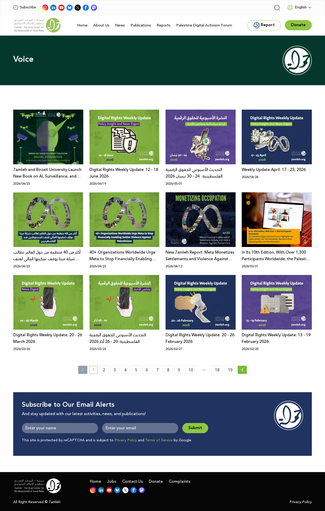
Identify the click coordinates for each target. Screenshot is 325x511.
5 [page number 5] (136, 370)
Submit (195, 428)
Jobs (111, 481)
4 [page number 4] (125, 370)
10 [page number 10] (190, 370)
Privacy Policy (126, 440)
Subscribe (24, 7)
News (120, 25)
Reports (164, 25)
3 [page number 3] (114, 370)
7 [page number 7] (157, 370)
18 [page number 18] (217, 370)
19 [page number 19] (230, 370)
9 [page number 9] (179, 370)
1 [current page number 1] (95, 370)
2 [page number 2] (104, 370)
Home (82, 25)
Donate (156, 481)
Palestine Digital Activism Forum (204, 25)
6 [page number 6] (147, 370)
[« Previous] (82, 370)
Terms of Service (159, 440)
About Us (101, 25)
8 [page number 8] (168, 370)
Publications (141, 25)
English (297, 8)
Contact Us (132, 481)
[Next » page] (242, 370)
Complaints (179, 481)
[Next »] (242, 370)
